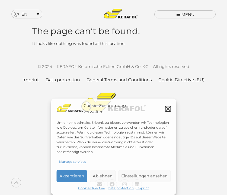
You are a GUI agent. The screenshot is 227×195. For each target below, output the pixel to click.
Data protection (121, 188)
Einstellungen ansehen (144, 175)
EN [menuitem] (24, 14)
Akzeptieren (71, 175)
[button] (168, 109)
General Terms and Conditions (119, 84)
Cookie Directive (91, 188)
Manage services (72, 162)
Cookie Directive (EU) (181, 84)
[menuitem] (26, 14)
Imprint (142, 188)
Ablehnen (103, 175)
